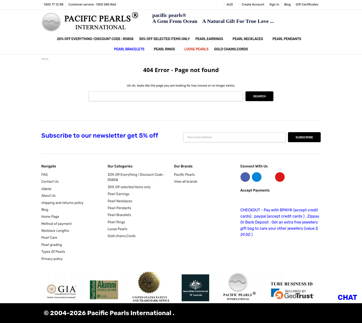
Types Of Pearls (53, 252)
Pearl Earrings (211, 39)
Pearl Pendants (288, 39)
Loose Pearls (196, 49)
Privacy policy (52, 259)
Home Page (50, 217)
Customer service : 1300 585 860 (92, 4)
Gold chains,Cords (231, 49)
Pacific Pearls (184, 175)
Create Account (253, 4)
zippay (46, 189)
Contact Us (50, 182)
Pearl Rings (166, 49)
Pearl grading (51, 245)
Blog (287, 4)
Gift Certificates (307, 4)
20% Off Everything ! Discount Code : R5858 (95, 39)
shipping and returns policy (62, 203)
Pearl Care (49, 238)
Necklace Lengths (55, 231)
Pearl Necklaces (250, 39)
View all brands (185, 182)
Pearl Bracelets (131, 49)
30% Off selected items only (164, 39)
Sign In (274, 4)
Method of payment (56, 224)
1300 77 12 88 (54, 4)
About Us (48, 196)
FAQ (44, 175)
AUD (232, 4)
